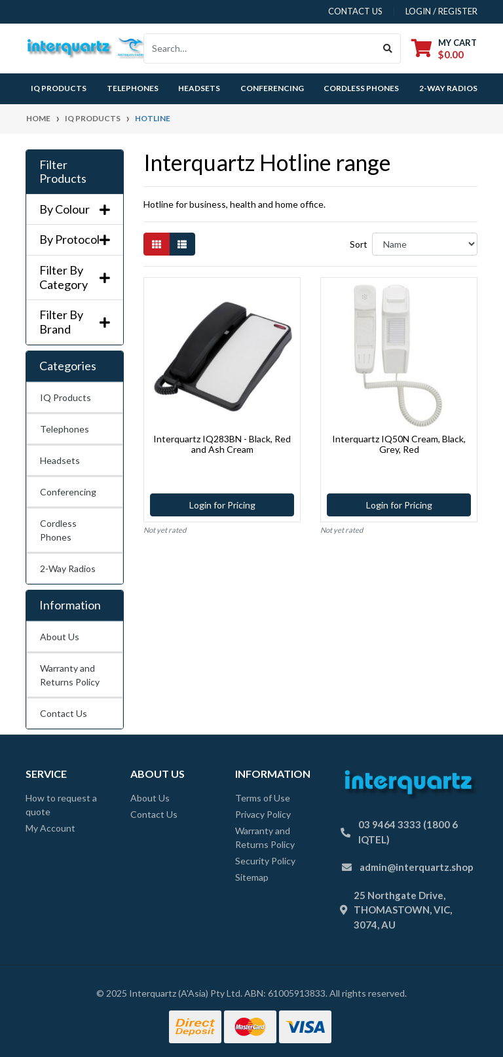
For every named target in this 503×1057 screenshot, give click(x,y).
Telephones (132, 88)
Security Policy (265, 860)
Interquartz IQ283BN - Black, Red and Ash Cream (222, 444)
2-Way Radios (448, 88)
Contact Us (63, 713)
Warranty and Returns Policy (70, 675)
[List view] (182, 244)
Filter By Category (74, 277)
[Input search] (259, 48)
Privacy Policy (263, 814)
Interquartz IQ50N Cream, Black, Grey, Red (399, 444)
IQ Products (58, 88)
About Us (59, 636)
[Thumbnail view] (156, 244)
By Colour (74, 209)
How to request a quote (61, 804)
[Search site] (388, 48)
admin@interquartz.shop (417, 867)
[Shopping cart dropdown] (444, 48)
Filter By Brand (74, 322)
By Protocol (74, 239)
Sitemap (252, 877)
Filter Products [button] (62, 172)
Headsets (199, 88)
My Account (50, 828)
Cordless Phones (361, 88)
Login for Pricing (222, 504)
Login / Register (441, 11)
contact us (355, 11)
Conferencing (272, 88)
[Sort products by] (424, 244)
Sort (358, 244)
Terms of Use (262, 797)
